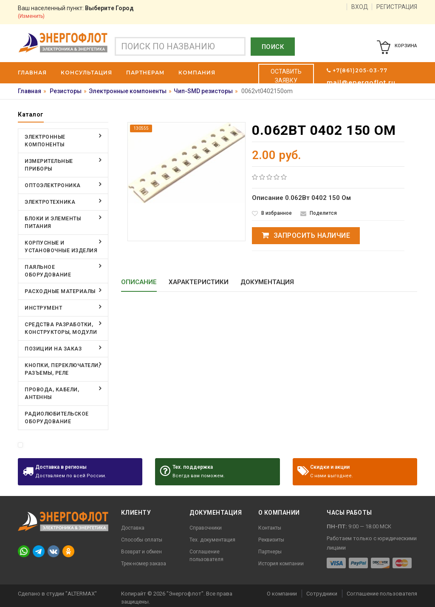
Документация (267, 282)
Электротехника (50, 202)
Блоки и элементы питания (53, 222)
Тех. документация (212, 540)
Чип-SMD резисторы (203, 91)
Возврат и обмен (141, 552)
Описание (139, 282)
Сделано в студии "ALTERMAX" (57, 593)
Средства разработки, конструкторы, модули (61, 328)
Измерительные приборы (49, 165)
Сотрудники (321, 593)
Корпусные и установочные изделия (61, 247)
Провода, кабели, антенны (52, 393)
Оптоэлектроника (53, 185)
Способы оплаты (141, 540)
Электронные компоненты (128, 91)
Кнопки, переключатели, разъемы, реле (62, 369)
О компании (282, 593)
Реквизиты (271, 540)
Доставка (132, 528)
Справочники (205, 528)
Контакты (269, 528)
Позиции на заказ (53, 349)
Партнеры (270, 552)
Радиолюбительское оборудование (57, 418)
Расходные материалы (60, 291)
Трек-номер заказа (143, 564)
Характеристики (199, 282)
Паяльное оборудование (48, 271)
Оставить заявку (286, 76)
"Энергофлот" (185, 593)
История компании (281, 564)
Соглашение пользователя (382, 593)
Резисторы (66, 91)
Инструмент (43, 308)
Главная (29, 91)
